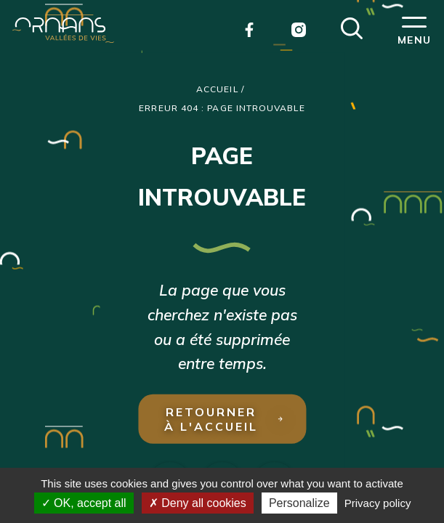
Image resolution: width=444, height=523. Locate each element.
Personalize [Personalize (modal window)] (299, 503)
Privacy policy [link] (377, 503)
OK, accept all (83, 503)
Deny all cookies (197, 503)
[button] (352, 27)
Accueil (217, 89)
